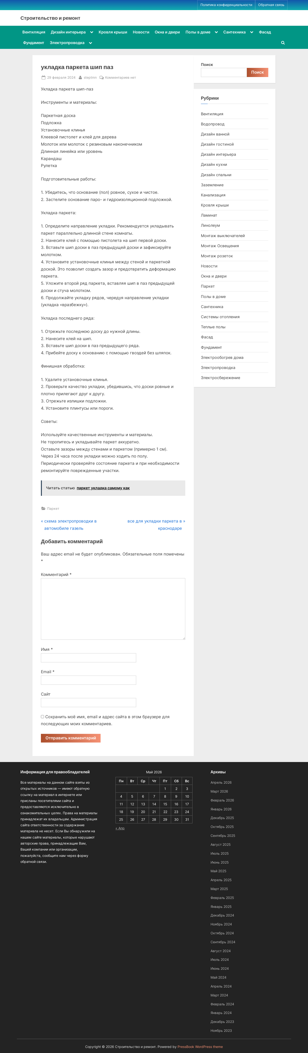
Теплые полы (213, 326)
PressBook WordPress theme (200, 1047)
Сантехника (234, 32)
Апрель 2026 (221, 783)
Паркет (53, 508)
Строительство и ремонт (50, 18)
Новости (141, 32)
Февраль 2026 (222, 800)
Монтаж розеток (217, 255)
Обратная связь (271, 5)
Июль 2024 (220, 960)
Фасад (265, 32)
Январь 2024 (221, 1013)
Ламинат (209, 215)
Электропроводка (67, 42)
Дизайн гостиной (217, 144)
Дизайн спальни (216, 174)
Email (48, 671)
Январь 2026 (221, 809)
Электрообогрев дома (222, 357)
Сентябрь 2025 (223, 835)
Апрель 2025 (221, 880)
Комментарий (56, 574)
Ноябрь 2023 (221, 1030)
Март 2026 (219, 791)
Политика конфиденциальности (226, 5)
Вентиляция (33, 32)
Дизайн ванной (215, 134)
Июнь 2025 (220, 862)
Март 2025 (219, 889)
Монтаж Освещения (220, 245)
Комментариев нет (120, 77)
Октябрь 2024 (222, 933)
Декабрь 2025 (222, 818)
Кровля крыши (113, 32)
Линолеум (210, 225)
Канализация (213, 195)
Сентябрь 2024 (223, 942)
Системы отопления (220, 316)
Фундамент (33, 42)
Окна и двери (167, 32)
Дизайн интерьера (68, 32)
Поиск (207, 64)
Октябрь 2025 (222, 827)
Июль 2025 (220, 853)
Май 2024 (218, 977)
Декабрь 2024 (222, 915)
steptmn (90, 76)
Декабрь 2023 (222, 1022)
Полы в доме (198, 32)
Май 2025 (218, 871)
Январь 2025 (221, 906)
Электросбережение (220, 377)
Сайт (46, 694)
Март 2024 (219, 995)
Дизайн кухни (214, 164)
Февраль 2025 (222, 898)
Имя (47, 649)
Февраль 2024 (222, 1004)
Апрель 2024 (221, 986)
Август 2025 (221, 844)
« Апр (120, 828)
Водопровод (213, 124)
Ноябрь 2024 (221, 924)
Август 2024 (221, 951)
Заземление (212, 184)
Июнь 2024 (220, 969)
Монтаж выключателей (223, 235)
